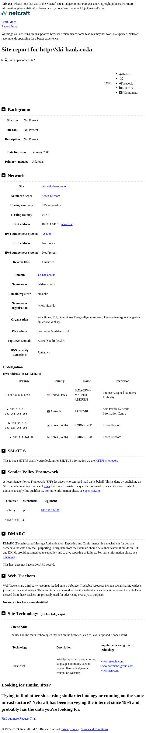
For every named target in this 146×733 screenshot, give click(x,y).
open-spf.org (92, 490)
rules (47, 486)
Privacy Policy (70, 729)
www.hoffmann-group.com (116, 666)
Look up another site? (20, 60)
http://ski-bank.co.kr (54, 186)
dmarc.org (9, 557)
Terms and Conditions (94, 729)
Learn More (9, 21)
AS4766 (46, 233)
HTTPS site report (107, 460)
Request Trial (27, 718)
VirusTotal (67, 224)
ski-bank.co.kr (46, 274)
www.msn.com (109, 670)
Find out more (10, 718)
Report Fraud (10, 26)
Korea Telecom (51, 195)
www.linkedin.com (111, 661)
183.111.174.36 (50, 510)
